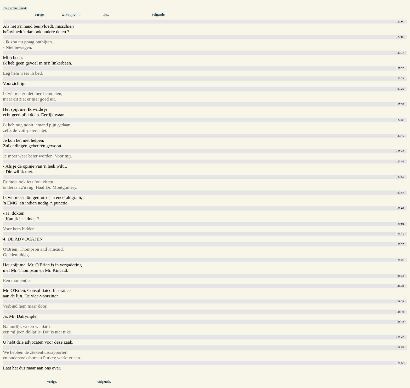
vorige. (39, 14)
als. (106, 14)
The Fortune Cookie (15, 7)
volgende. (159, 14)
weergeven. (71, 14)
